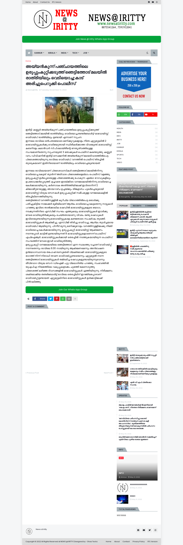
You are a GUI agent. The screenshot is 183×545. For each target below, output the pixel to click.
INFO (137, 136)
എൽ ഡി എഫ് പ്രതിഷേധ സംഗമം (140, 383)
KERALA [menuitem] (51, 53)
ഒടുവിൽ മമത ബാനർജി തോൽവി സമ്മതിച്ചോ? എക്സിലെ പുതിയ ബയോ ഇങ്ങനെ (138, 438)
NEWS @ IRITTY (67, 541)
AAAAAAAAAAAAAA (138, 484)
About (35, 2)
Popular (123, 205)
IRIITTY (137, 139)
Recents (137, 205)
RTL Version (56, 2)
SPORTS (137, 154)
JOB (137, 143)
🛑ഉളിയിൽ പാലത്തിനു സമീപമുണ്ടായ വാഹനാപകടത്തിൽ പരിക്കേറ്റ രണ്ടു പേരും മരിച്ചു (142, 250)
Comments (150, 205)
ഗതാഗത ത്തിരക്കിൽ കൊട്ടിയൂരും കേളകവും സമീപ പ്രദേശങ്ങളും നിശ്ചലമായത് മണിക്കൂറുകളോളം (144, 371)
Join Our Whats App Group (70, 289)
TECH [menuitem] (74, 53)
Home (28, 2)
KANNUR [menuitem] (38, 53)
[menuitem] (29, 52)
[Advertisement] (137, 303)
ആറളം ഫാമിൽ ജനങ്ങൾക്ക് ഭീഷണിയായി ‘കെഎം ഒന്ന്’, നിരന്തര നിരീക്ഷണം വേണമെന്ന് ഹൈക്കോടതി (137, 188)
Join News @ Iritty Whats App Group (92, 39)
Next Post (108, 373)
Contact (126, 541)
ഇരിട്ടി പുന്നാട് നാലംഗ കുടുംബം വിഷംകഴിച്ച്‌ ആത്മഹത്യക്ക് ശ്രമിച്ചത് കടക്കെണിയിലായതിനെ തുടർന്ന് (143, 234)
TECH (137, 158)
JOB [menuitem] (85, 53)
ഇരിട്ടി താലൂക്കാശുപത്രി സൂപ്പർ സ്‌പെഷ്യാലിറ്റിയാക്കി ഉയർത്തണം (143, 357)
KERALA (137, 151)
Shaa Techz (92, 541)
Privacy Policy (139, 541)
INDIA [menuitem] (63, 53)
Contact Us (45, 2)
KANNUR (137, 147)
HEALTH (137, 128)
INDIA (137, 132)
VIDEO (137, 162)
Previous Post (33, 373)
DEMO (132, 496)
